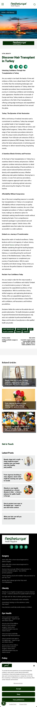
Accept (18, 689)
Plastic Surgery (8, 331)
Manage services (18, 683)
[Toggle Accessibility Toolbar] (3, 703)
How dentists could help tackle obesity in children (17, 607)
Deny (18, 694)
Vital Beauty (10, 12)
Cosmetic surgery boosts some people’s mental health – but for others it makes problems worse (28, 342)
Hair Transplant (8, 329)
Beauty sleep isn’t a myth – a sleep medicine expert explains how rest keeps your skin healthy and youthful (17, 382)
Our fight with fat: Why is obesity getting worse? (16, 596)
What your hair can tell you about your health (12, 518)
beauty (12, 245)
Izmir (30, 329)
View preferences (18, 700)
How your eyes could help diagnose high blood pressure (11, 634)
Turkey (18, 331)
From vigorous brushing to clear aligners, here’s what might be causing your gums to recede (15, 405)
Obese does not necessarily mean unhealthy (15, 599)
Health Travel (21, 329)
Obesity (7, 422)
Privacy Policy (23, 704)
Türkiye (25, 331)
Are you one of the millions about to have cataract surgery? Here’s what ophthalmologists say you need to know (10, 627)
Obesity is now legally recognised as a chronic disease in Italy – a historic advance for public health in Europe (17, 428)
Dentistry (8, 399)
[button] (34, 666)
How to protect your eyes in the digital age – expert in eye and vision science (13, 505)
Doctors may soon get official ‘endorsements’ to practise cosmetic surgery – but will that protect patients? (16, 570)
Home (3, 12)
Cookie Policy (12, 704)
